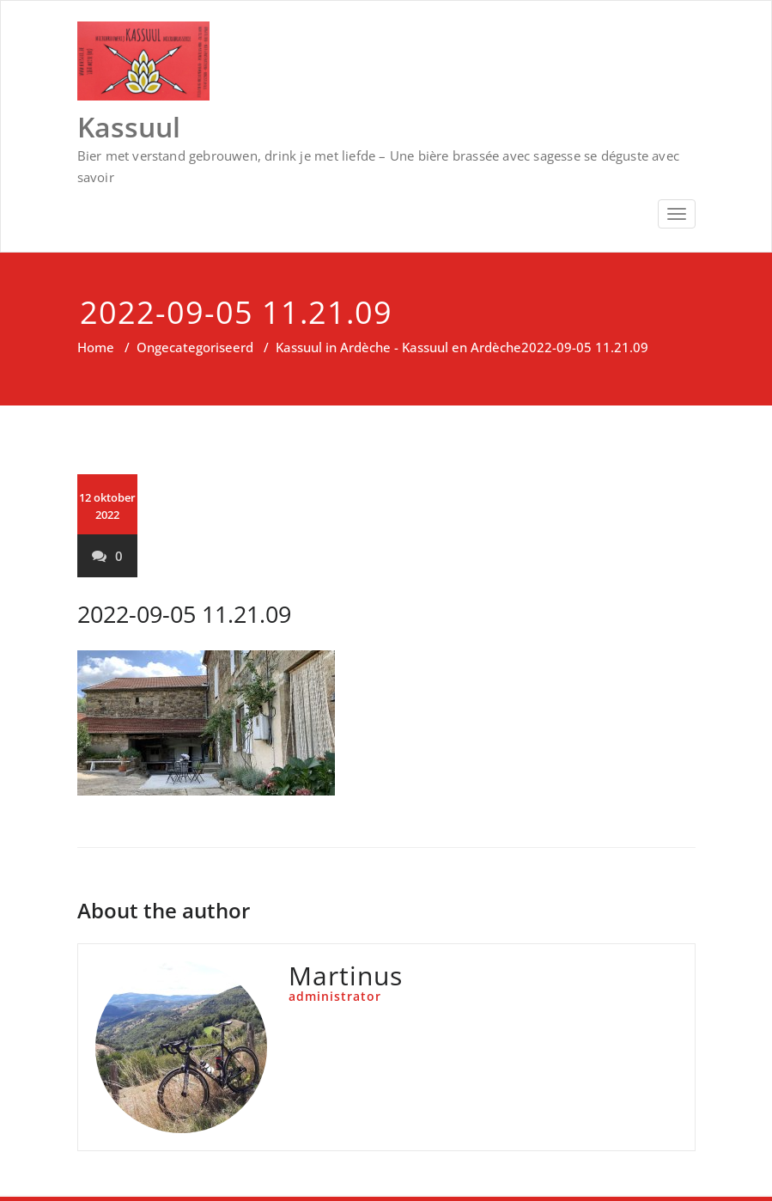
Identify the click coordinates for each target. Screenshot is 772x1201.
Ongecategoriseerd (195, 347)
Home (95, 347)
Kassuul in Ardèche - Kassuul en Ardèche (398, 347)
